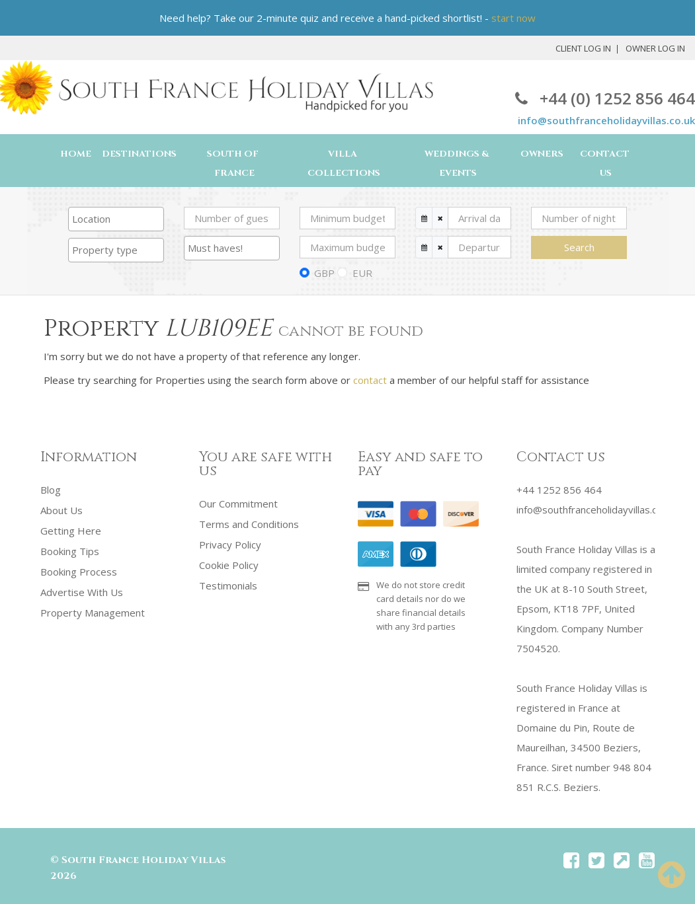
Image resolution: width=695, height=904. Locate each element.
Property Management (92, 608)
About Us (61, 509)
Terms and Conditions (249, 523)
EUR (362, 273)
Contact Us (605, 163)
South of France (233, 163)
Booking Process (78, 569)
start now (513, 17)
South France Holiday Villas (143, 860)
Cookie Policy (229, 563)
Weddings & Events (457, 163)
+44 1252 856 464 (559, 489)
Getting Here (70, 529)
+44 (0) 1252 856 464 (605, 98)
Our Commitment (238, 503)
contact (370, 380)
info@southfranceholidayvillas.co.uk (606, 120)
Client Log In (583, 48)
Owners (541, 154)
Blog (50, 489)
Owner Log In (655, 48)
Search (579, 247)
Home (75, 154)
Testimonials (228, 582)
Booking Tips (69, 549)
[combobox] (116, 219)
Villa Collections (343, 163)
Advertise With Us (81, 588)
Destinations (139, 154)
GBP (324, 273)
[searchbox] (116, 219)
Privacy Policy (230, 543)
